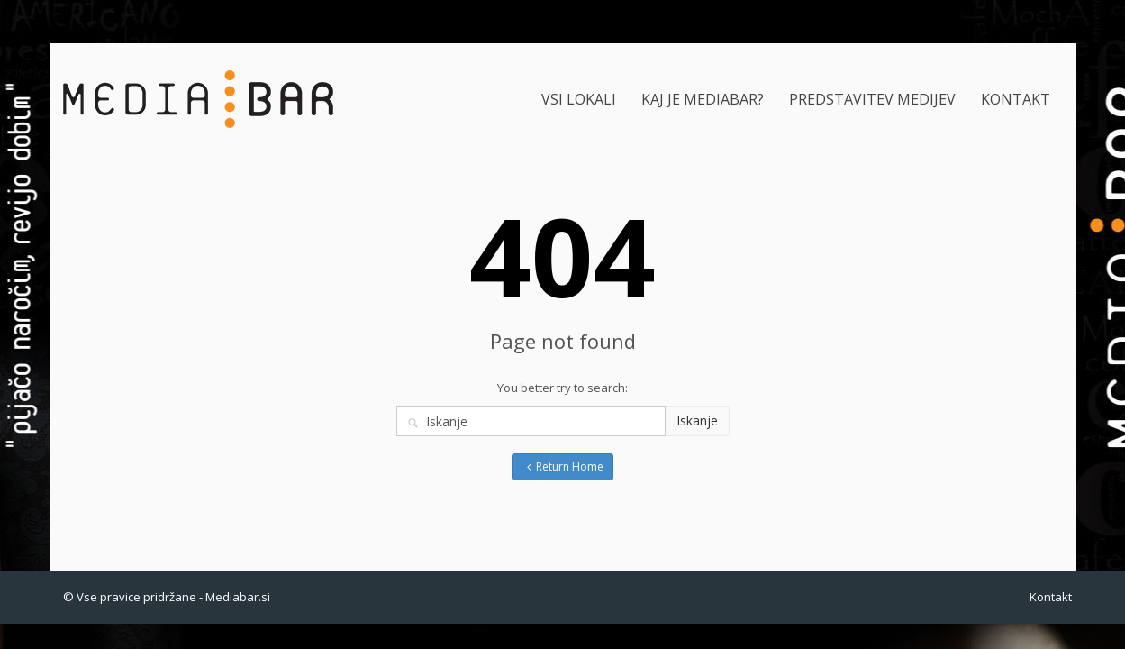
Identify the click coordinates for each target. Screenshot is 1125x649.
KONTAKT (1015, 99)
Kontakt (1051, 597)
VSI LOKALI (578, 99)
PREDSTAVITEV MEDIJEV (872, 99)
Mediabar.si (237, 597)
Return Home (563, 466)
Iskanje (697, 420)
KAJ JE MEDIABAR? (702, 99)
